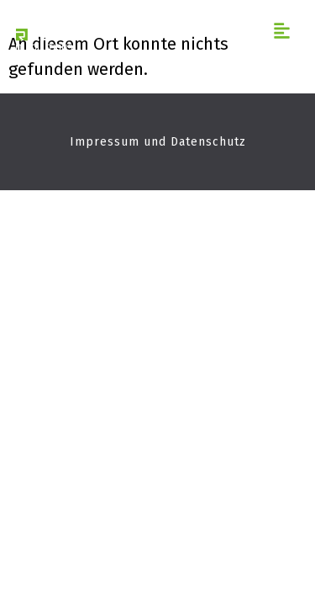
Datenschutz (208, 142)
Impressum (104, 142)
